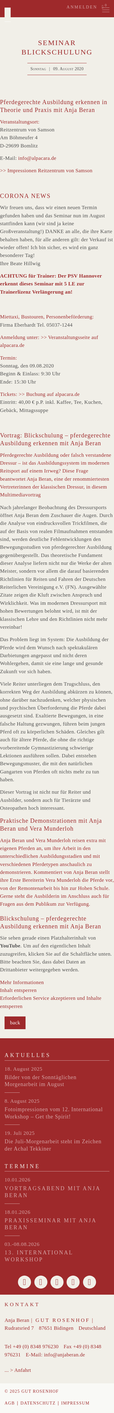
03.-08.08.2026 (22, 1244)
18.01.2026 (17, 1212)
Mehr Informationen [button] (22, 982)
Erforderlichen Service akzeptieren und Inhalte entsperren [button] (51, 1002)
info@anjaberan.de (64, 1355)
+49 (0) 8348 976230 (36, 1346)
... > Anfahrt (18, 1370)
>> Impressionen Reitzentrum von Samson (46, 170)
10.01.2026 (17, 1180)
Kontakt (22, 1304)
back (15, 1023)
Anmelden (82, 7)
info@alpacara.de (37, 158)
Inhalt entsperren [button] (18, 990)
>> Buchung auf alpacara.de (49, 394)
